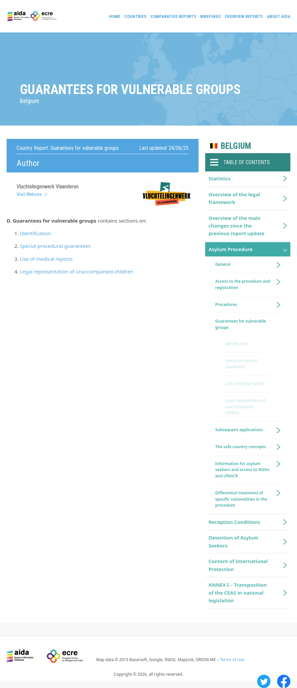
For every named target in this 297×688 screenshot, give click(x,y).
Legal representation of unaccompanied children (76, 271)
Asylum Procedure (230, 249)
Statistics (219, 178)
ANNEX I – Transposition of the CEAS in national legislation (237, 592)
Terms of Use (232, 659)
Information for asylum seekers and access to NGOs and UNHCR (242, 470)
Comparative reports (173, 16)
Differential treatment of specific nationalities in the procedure (241, 499)
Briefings (210, 16)
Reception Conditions (234, 522)
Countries (135, 16)
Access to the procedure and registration (242, 284)
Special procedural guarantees (55, 246)
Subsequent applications (239, 430)
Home (114, 16)
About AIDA (278, 16)
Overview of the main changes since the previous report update (236, 226)
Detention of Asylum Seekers (233, 541)
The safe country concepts (240, 446)
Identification (35, 233)
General (222, 264)
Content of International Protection (238, 565)
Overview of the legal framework (234, 198)
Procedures (226, 304)
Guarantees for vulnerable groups (240, 324)
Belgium (236, 146)
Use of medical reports (46, 258)
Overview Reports (244, 16)
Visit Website (29, 194)
